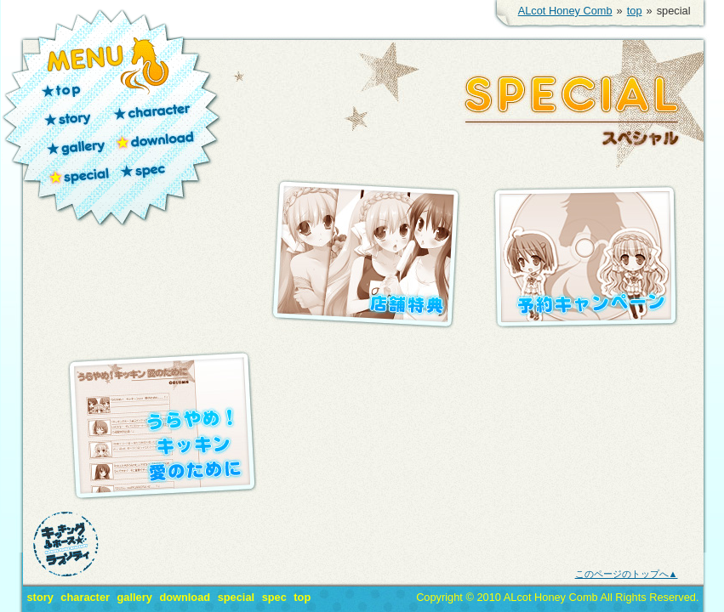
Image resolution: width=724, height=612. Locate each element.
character (154, 115)
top (634, 10)
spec (146, 173)
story (75, 115)
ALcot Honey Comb (565, 10)
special (76, 173)
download (154, 143)
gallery (75, 143)
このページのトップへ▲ (626, 574)
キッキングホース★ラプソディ (65, 544)
